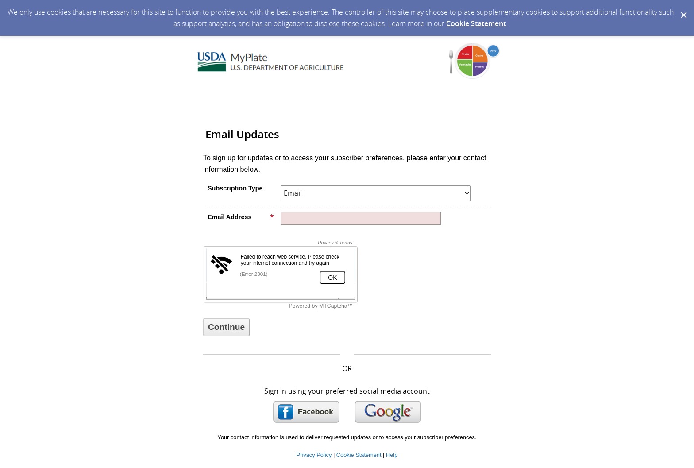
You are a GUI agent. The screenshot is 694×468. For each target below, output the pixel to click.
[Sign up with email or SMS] (226, 327)
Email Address (241, 216)
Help (391, 455)
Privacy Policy (314, 455)
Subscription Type (235, 188)
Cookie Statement (476, 23)
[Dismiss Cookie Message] (683, 8)
